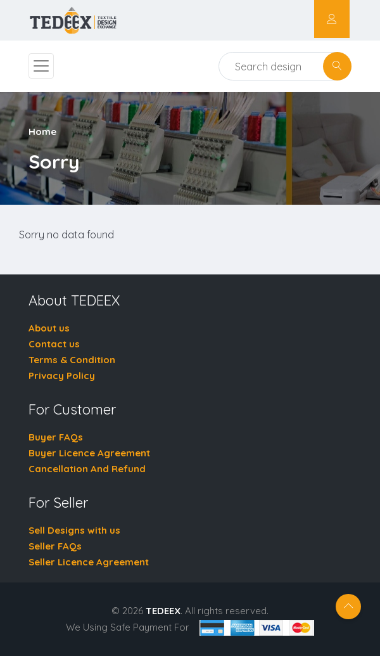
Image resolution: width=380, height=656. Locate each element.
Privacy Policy (61, 376)
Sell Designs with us (74, 530)
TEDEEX (163, 611)
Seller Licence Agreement (88, 562)
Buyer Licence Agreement (89, 453)
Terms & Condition (71, 360)
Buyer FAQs (55, 437)
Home (42, 131)
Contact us (54, 344)
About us (49, 328)
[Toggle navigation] (41, 66)
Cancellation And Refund (87, 469)
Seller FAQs (55, 546)
